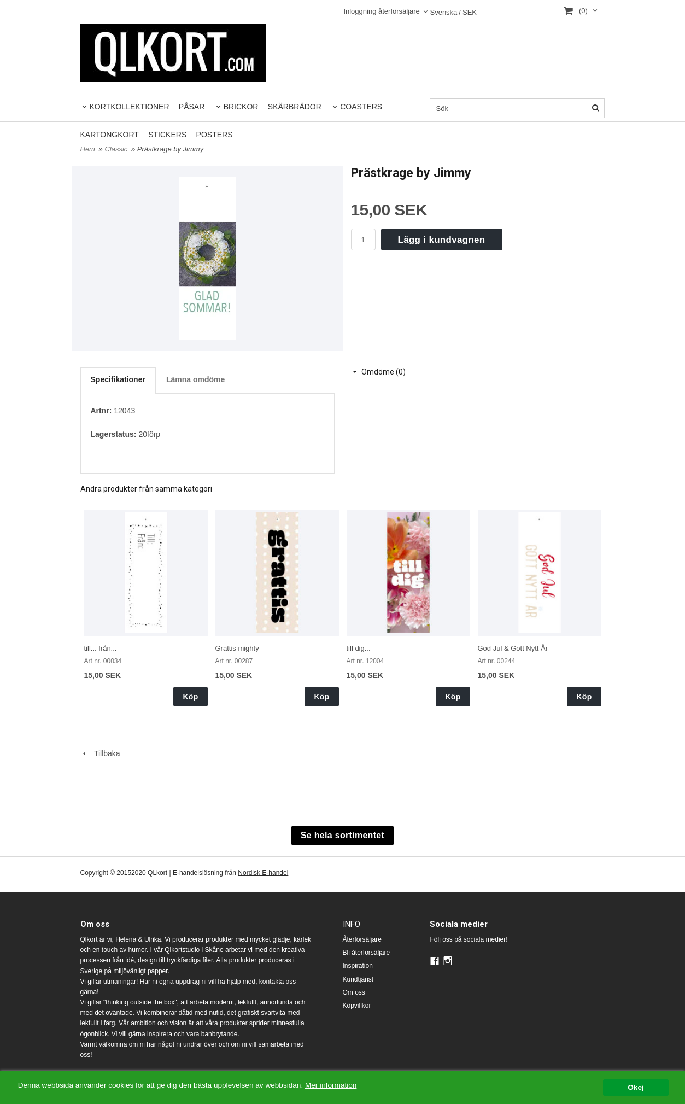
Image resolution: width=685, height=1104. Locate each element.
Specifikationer (118, 379)
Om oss (354, 992)
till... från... (100, 648)
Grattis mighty (237, 648)
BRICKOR (241, 106)
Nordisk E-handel (263, 873)
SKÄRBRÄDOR (294, 106)
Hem (87, 149)
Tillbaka (100, 753)
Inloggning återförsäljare (381, 11)
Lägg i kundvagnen (441, 240)
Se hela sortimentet (342, 835)
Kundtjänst (358, 979)
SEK (453, 13)
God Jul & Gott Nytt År (513, 648)
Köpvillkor (357, 1005)
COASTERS (361, 106)
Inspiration (358, 965)
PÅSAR (191, 106)
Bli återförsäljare (366, 952)
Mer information (330, 1085)
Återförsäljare (362, 939)
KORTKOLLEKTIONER (129, 106)
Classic (117, 149)
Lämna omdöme (195, 379)
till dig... (359, 648)
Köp (190, 696)
